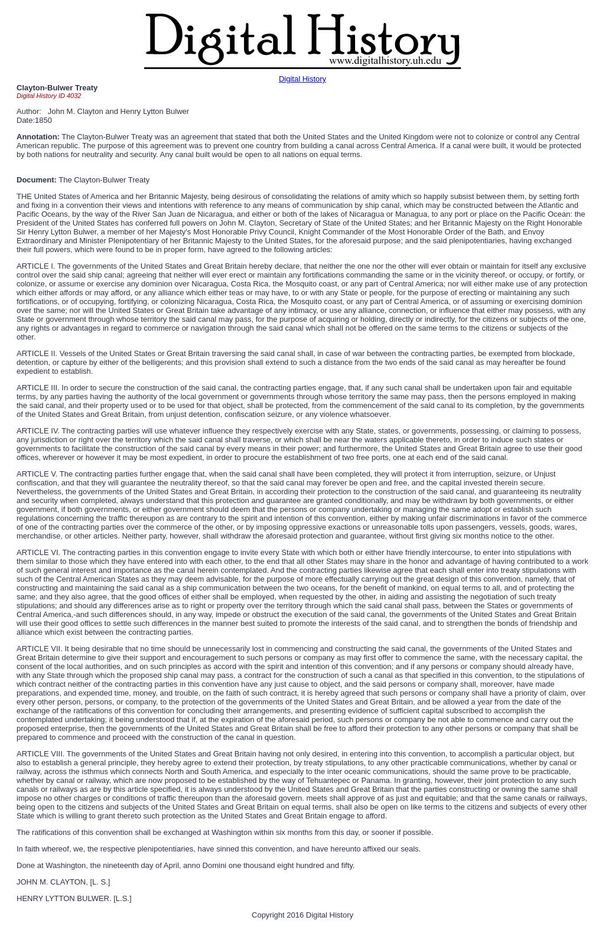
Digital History (302, 78)
